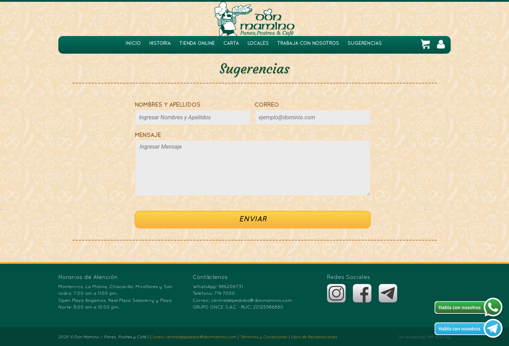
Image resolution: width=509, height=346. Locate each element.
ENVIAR (253, 219)
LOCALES (258, 44)
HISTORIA (160, 44)
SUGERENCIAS (364, 44)
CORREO (267, 105)
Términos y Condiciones (263, 337)
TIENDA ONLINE (197, 44)
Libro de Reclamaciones (314, 337)
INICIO (133, 44)
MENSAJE (148, 135)
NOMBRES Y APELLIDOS (167, 105)
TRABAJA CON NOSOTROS (308, 44)
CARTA (231, 44)
